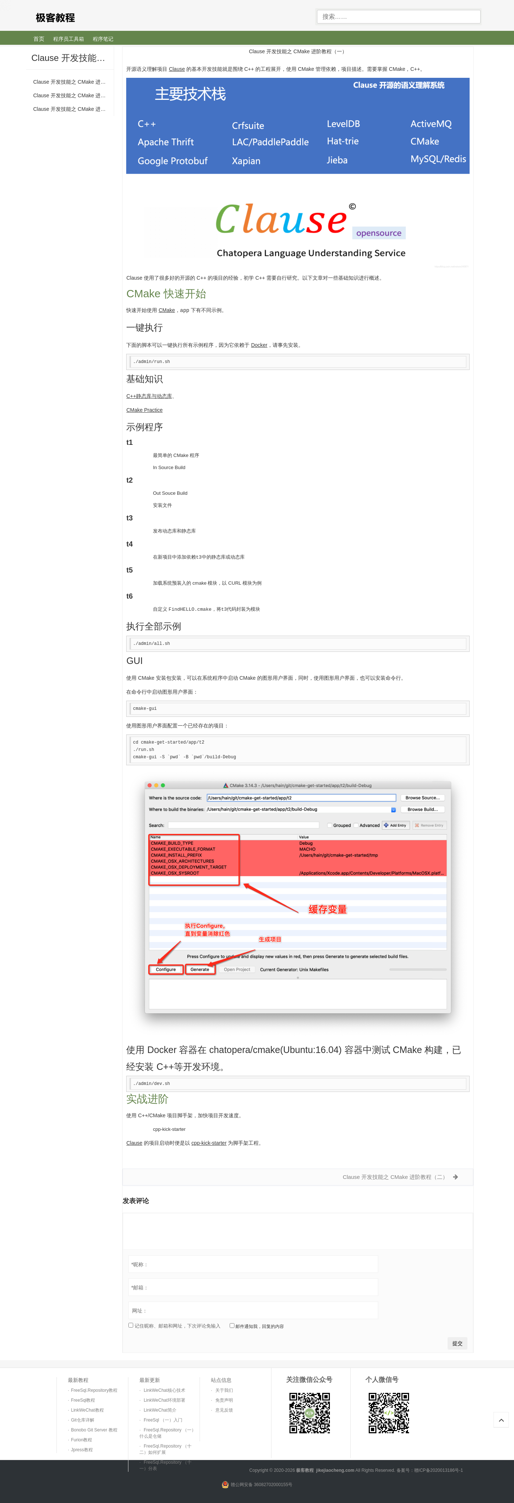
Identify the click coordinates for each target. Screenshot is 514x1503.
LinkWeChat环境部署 (164, 1399)
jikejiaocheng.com (335, 1469)
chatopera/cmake (244, 1048)
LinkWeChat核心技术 (164, 1389)
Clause (177, 69)
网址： (139, 1310)
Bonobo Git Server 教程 (94, 1428)
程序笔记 (103, 39)
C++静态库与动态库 (149, 396)
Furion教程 (81, 1438)
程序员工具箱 (68, 39)
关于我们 (224, 1389)
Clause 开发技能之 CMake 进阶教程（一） (73, 82)
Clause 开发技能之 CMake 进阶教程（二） (73, 95)
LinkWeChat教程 (87, 1409)
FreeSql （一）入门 (163, 1419)
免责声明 (224, 1399)
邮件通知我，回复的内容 (257, 1325)
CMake (166, 310)
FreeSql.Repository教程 (94, 1389)
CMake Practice (144, 410)
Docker (259, 345)
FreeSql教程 (83, 1399)
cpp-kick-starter (169, 1128)
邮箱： (140, 1286)
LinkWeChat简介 (160, 1409)
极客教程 (80, 17)
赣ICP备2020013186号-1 (438, 1469)
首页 (38, 39)
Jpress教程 (81, 1448)
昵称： (140, 1263)
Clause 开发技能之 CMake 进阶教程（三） (73, 109)
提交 (457, 1342)
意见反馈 (224, 1409)
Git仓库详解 (82, 1419)
